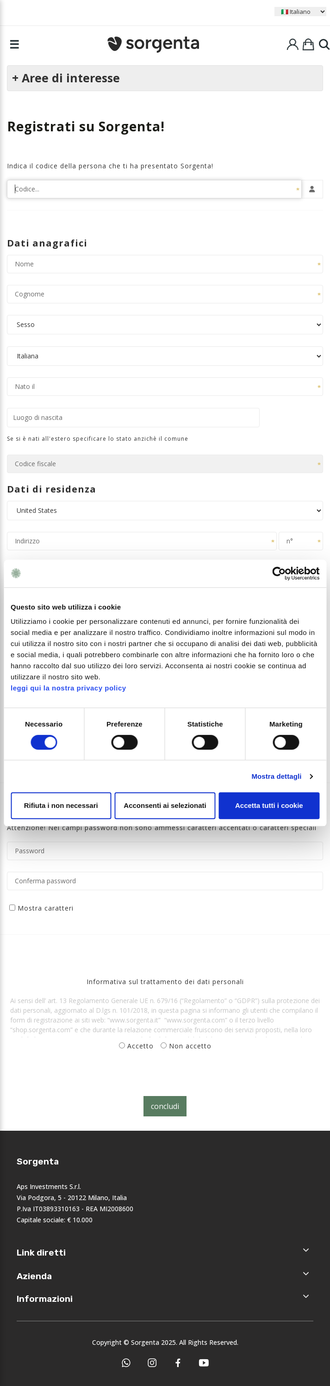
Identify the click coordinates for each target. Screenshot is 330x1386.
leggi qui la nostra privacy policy (68, 688)
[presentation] (70, 1078)
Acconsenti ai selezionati (165, 805)
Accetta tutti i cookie (269, 805)
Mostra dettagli (276, 776)
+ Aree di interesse (66, 78)
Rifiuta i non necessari (61, 805)
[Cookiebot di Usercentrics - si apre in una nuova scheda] (278, 573)
